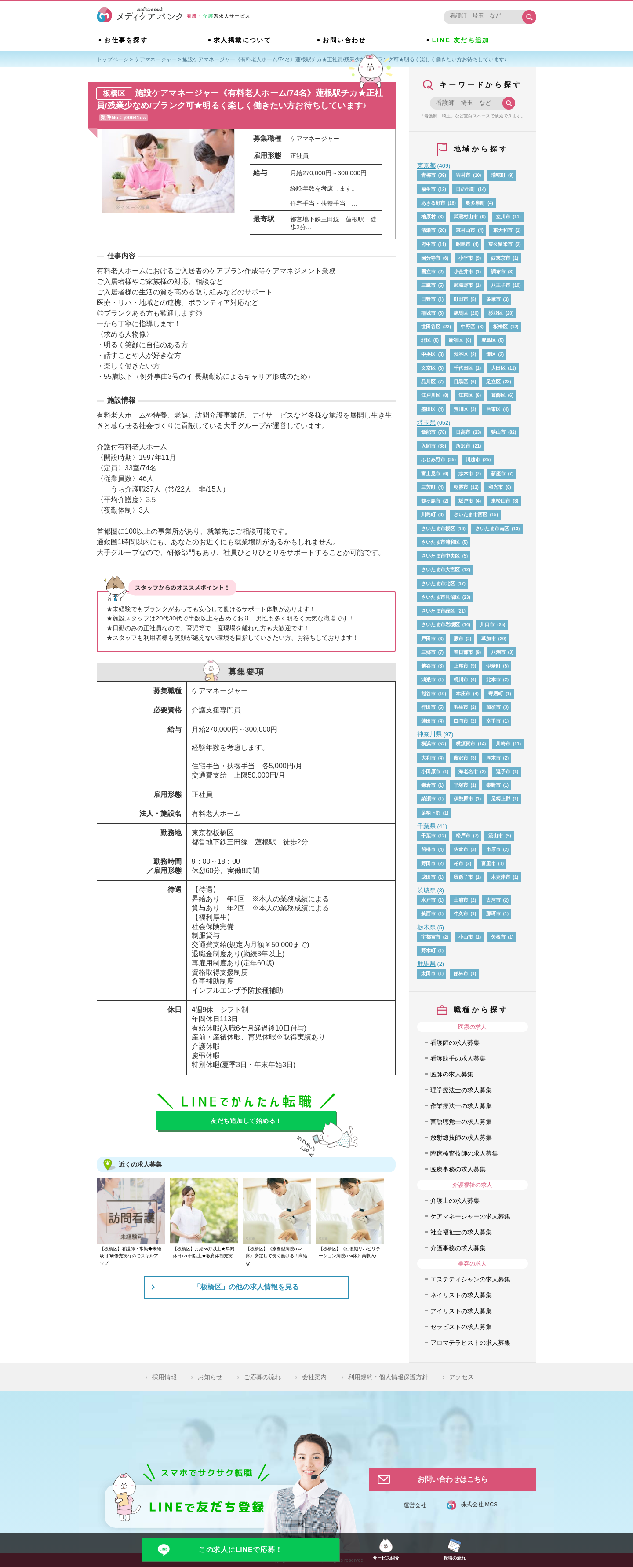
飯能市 (428, 432)
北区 (426, 340)
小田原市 (430, 771)
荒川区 (461, 409)
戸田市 (428, 638)
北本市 (493, 679)
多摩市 (493, 299)
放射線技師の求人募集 (461, 1137)
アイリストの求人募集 (461, 1310)
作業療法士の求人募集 (461, 1105)
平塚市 (461, 785)
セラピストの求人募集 (461, 1326)
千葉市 (428, 835)
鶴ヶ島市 (430, 500)
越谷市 (428, 665)
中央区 (428, 354)
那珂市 (493, 913)
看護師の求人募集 (455, 1042)
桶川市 (461, 679)
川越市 (473, 459)
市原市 (493, 849)
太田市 (428, 973)
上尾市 (461, 665)
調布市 (498, 271)
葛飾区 (498, 395)
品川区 (428, 381)
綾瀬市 (428, 798)
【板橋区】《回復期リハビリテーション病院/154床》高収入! (349, 1252)
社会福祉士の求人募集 (461, 1232)
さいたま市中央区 (440, 555)
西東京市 (500, 258)
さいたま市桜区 (438, 528)
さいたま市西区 (470, 514)
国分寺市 (430, 258)
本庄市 (463, 693)
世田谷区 (430, 326)
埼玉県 (426, 422)
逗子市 (503, 771)
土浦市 (461, 900)
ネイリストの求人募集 (461, 1295)
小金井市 (463, 271)
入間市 (428, 445)
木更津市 (500, 877)
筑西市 (428, 913)
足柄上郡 (500, 798)
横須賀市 (465, 743)
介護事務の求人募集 (458, 1247)
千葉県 (426, 825)
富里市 (488, 863)
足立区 (493, 381)
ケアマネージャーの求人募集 (470, 1216)
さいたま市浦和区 (440, 542)
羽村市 (463, 175)
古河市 (493, 900)
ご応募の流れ (262, 1376)
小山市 (465, 936)
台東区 (493, 409)
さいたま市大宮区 (440, 569)
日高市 (463, 432)
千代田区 (463, 368)
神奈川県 (429, 734)
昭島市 (463, 244)
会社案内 (314, 1376)
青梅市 (428, 175)
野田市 (428, 863)
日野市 (428, 299)
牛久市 (461, 913)
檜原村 (428, 216)
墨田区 (428, 409)
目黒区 (461, 381)
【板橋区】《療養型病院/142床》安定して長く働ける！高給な (276, 1256)
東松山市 (500, 500)
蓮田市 (428, 720)
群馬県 (426, 963)
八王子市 (500, 285)
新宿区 (456, 340)
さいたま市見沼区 (440, 597)
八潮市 (498, 652)
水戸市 (428, 900)
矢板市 (498, 936)
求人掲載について (243, 40)
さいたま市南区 (492, 528)
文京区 (428, 368)
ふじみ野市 (433, 459)
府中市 (428, 244)
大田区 (498, 368)
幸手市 (493, 720)
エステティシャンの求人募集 (470, 1279)
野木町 (428, 950)
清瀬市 (428, 230)
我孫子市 (463, 877)
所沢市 (463, 445)
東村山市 (465, 230)
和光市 (495, 487)
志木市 (465, 473)
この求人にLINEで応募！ (241, 1549)
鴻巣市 (428, 679)
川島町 (428, 514)
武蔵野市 (463, 285)
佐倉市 (461, 849)
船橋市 (428, 849)
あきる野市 (433, 203)
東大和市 (503, 230)
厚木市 (493, 757)
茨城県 (426, 890)
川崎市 (503, 743)
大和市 (428, 757)
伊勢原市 (463, 798)
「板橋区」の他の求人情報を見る (246, 1287)
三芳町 (428, 487)
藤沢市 (461, 757)
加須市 (493, 707)
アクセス (461, 1376)
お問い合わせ (344, 40)
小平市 (465, 258)
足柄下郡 (430, 812)
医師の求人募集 (451, 1074)
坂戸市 (465, 500)
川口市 (487, 624)
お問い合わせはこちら (453, 1479)
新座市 (498, 473)
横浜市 (428, 743)
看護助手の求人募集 (458, 1058)
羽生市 (461, 707)
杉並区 (495, 313)
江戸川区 (430, 395)
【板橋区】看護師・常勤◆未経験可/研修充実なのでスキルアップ (130, 1256)
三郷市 (428, 652)
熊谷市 (428, 693)
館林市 (461, 973)
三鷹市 (428, 285)
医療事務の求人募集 (458, 1169)
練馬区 (461, 313)
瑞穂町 (498, 175)
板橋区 (500, 326)
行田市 (428, 707)
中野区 (468, 326)
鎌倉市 (428, 785)
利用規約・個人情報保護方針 (388, 1376)
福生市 (428, 189)
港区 (491, 354)
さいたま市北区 (438, 583)
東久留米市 (500, 244)
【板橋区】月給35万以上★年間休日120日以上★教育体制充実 (204, 1252)
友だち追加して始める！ (246, 1120)
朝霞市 (461, 487)
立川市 (503, 216)
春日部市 (463, 652)
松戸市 (463, 835)
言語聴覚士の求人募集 (461, 1121)
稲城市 (428, 313)
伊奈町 (493, 665)
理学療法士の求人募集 (461, 1090)
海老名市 (468, 771)
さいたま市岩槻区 (440, 624)
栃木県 (426, 927)
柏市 (458, 863)
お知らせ (210, 1376)
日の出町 (465, 189)
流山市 (495, 835)
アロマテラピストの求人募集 (470, 1342)
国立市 (428, 271)
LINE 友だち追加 (461, 40)
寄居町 (495, 693)
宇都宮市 (430, 936)
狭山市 (498, 432)
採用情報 (164, 1376)
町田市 (461, 299)
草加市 (488, 638)
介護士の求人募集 (455, 1200)
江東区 (465, 395)
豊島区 (488, 340)
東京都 (426, 165)
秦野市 (493, 785)
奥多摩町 (475, 203)
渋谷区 (461, 354)
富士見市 (430, 473)
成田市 (428, 877)
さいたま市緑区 (438, 610)
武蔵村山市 (466, 216)
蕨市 (458, 638)
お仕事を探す (126, 40)
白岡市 (461, 720)
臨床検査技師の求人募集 (464, 1153)
